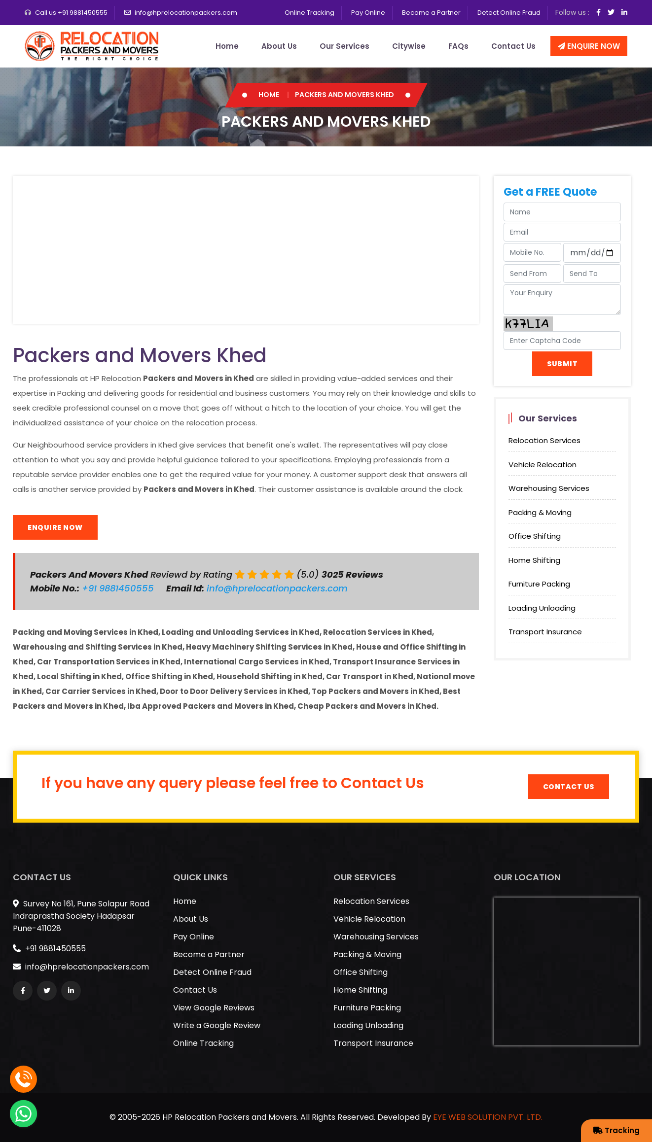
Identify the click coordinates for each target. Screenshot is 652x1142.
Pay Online (368, 12)
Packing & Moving (540, 512)
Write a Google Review (216, 1025)
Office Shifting (534, 536)
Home (227, 46)
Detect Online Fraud (509, 12)
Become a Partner (431, 12)
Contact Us (513, 46)
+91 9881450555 (119, 588)
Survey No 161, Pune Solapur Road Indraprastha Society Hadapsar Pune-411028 (81, 916)
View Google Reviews (213, 1007)
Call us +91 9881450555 (71, 12)
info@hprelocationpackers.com (186, 12)
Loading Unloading (542, 608)
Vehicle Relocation (542, 464)
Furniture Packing (539, 584)
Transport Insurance (545, 631)
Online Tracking (309, 12)
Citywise (409, 46)
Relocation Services (544, 440)
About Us (279, 46)
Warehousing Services (548, 488)
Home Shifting (534, 560)
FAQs (458, 46)
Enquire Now (589, 46)
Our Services (344, 46)
